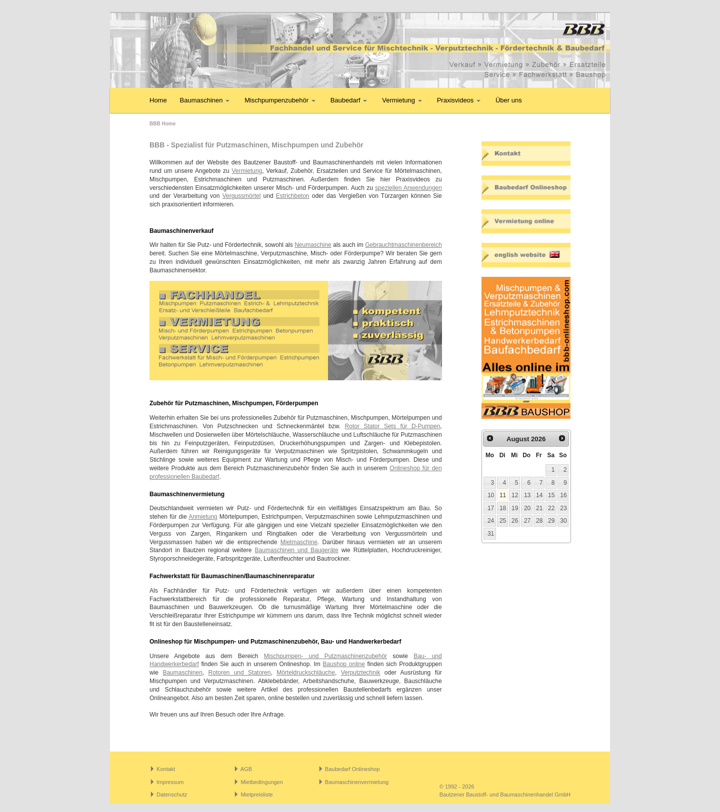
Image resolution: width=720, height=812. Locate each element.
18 (503, 508)
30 (563, 520)
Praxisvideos (458, 100)
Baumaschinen (205, 100)
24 (491, 520)
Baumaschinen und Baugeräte (296, 550)
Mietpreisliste (256, 795)
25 (503, 520)
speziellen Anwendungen (408, 187)
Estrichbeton (293, 195)
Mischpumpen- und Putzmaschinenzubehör (325, 656)
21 (539, 508)
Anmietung (202, 516)
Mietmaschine (299, 542)
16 (563, 495)
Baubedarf (349, 100)
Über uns (509, 100)
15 (551, 495)
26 (515, 520)
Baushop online (344, 664)
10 (491, 495)
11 (503, 495)
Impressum (170, 782)
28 (539, 520)
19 (515, 508)
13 (527, 495)
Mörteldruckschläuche (305, 672)
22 (551, 508)
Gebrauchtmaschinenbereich (403, 244)
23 (563, 508)
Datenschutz (171, 795)
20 (527, 508)
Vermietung (402, 100)
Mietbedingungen (261, 782)
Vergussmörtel (241, 195)
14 (539, 495)
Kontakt (165, 769)
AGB (246, 769)
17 (491, 508)
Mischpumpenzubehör (280, 100)
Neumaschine (312, 244)
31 (491, 533)
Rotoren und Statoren (239, 672)
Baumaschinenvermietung (356, 782)
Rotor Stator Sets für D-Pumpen (392, 426)
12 (515, 495)
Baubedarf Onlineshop (352, 769)
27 (527, 520)
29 (551, 520)
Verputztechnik (360, 672)
